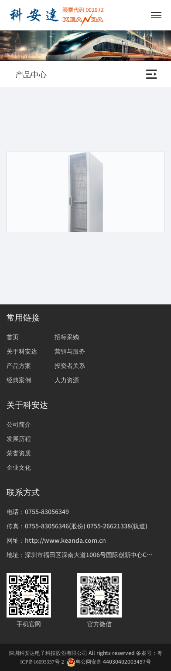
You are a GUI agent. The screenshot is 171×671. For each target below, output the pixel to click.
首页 (13, 336)
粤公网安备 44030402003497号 (109, 662)
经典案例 (19, 379)
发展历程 (19, 438)
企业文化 (19, 467)
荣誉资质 (19, 452)
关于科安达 (22, 351)
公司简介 (19, 424)
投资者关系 (70, 365)
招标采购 (67, 336)
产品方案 (19, 365)
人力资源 (67, 379)
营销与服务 (70, 351)
